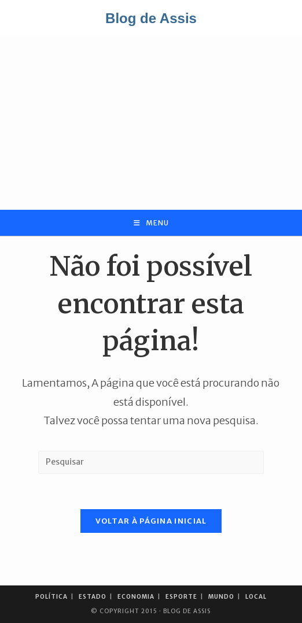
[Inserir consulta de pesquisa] (151, 462)
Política (51, 596)
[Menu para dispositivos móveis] (151, 223)
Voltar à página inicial (151, 521)
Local (256, 596)
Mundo (221, 596)
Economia (135, 596)
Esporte (181, 596)
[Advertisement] (151, 123)
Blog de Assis (151, 18)
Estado (92, 596)
